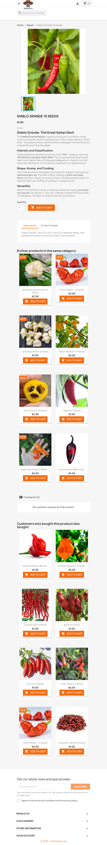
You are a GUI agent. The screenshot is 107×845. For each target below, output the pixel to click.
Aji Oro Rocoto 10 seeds (35, 410)
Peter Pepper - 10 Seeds (72, 289)
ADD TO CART (35, 301)
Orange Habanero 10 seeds (71, 565)
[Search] (32, 13)
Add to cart (41, 208)
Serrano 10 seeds (35, 683)
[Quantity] (20, 207)
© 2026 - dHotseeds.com (54, 841)
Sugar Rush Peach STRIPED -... (35, 469)
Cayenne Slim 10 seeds (35, 624)
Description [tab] (29, 225)
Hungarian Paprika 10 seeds (71, 742)
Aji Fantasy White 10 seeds (35, 351)
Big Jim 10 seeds (72, 624)
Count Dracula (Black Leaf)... (72, 469)
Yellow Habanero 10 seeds (72, 351)
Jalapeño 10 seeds (72, 410)
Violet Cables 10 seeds (72, 683)
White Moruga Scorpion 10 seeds (35, 291)
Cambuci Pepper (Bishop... (35, 565)
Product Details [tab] (49, 225)
